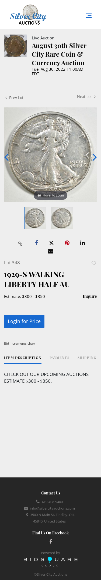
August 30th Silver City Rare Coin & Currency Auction (59, 54)
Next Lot (86, 96)
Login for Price (24, 321)
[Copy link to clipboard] (20, 243)
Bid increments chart (19, 343)
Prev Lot (14, 97)
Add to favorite (93, 263)
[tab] (22, 360)
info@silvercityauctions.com (52, 508)
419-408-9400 (52, 501)
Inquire (90, 296)
